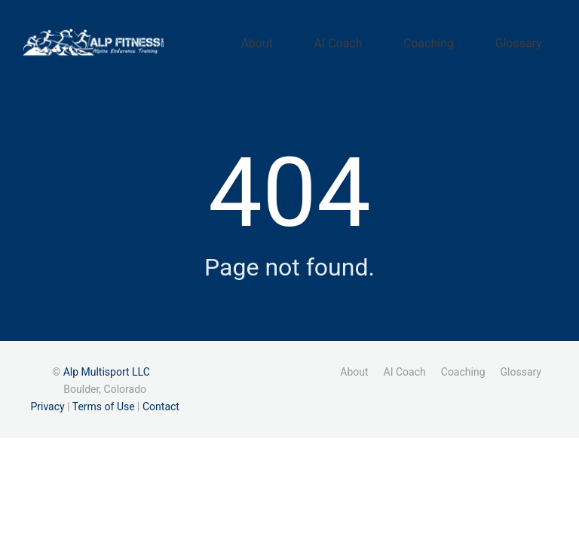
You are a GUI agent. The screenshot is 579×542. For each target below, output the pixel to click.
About (326, 40)
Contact (160, 401)
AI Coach (387, 40)
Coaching (458, 40)
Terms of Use (103, 401)
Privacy (47, 401)
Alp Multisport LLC (106, 366)
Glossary (528, 40)
